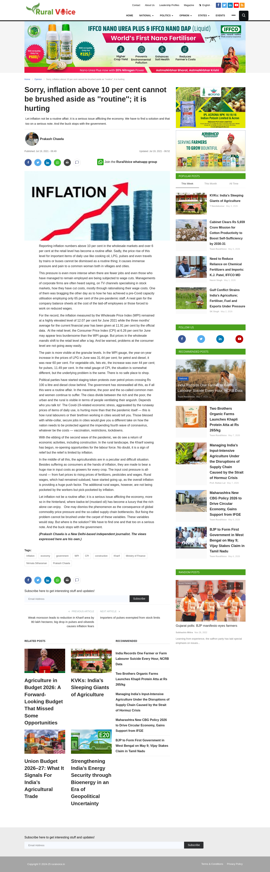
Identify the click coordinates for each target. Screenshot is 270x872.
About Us (149, 5)
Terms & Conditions (212, 863)
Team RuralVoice (218, 249)
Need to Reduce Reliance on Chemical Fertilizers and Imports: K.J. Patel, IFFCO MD (227, 267)
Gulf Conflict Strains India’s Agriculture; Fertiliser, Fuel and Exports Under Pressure (227, 298)
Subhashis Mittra (184, 632)
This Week (187, 183)
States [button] (203, 15)
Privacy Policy (235, 863)
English (206, 5)
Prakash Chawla (52, 139)
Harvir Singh (216, 280)
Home (129, 15)
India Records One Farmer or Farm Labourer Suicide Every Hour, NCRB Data (142, 659)
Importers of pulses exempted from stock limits (130, 617)
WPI (76, 556)
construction (101, 556)
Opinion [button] (185, 15)
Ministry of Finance (135, 556)
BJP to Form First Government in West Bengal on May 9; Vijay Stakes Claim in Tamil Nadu (142, 746)
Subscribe (139, 598)
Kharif (117, 556)
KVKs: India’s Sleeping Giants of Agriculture (90, 687)
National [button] (146, 15)
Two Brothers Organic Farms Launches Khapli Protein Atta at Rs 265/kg (141, 679)
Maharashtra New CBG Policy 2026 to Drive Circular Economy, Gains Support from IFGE (141, 725)
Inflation (30, 556)
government (62, 556)
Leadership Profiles (169, 5)
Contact (136, 5)
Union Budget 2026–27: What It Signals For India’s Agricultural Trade (44, 778)
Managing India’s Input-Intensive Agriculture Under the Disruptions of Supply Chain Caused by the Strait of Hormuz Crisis (226, 461)
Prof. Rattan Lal (217, 483)
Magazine (189, 5)
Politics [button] (166, 15)
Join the (127, 161)
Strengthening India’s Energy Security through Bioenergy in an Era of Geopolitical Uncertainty (91, 782)
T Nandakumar (217, 206)
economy (45, 556)
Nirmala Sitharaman (36, 563)
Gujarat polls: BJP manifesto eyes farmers (206, 626)
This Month (210, 183)
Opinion (38, 79)
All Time (233, 183)
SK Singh (214, 311)
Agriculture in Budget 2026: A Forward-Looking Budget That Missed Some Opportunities (43, 701)
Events (220, 15)
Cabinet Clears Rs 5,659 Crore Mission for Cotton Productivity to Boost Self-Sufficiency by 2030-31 (227, 232)
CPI (87, 556)
